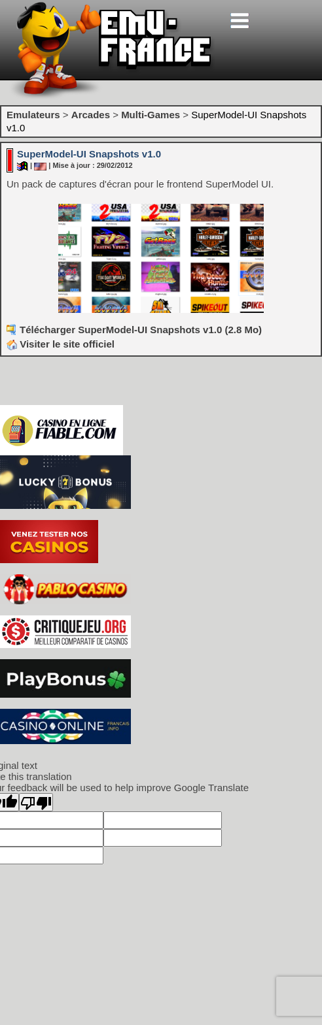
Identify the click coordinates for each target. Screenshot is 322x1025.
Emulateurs (33, 114)
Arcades (90, 114)
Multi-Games (150, 114)
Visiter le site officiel (61, 344)
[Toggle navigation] (239, 20)
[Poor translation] (36, 802)
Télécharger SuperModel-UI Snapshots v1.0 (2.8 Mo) (141, 329)
